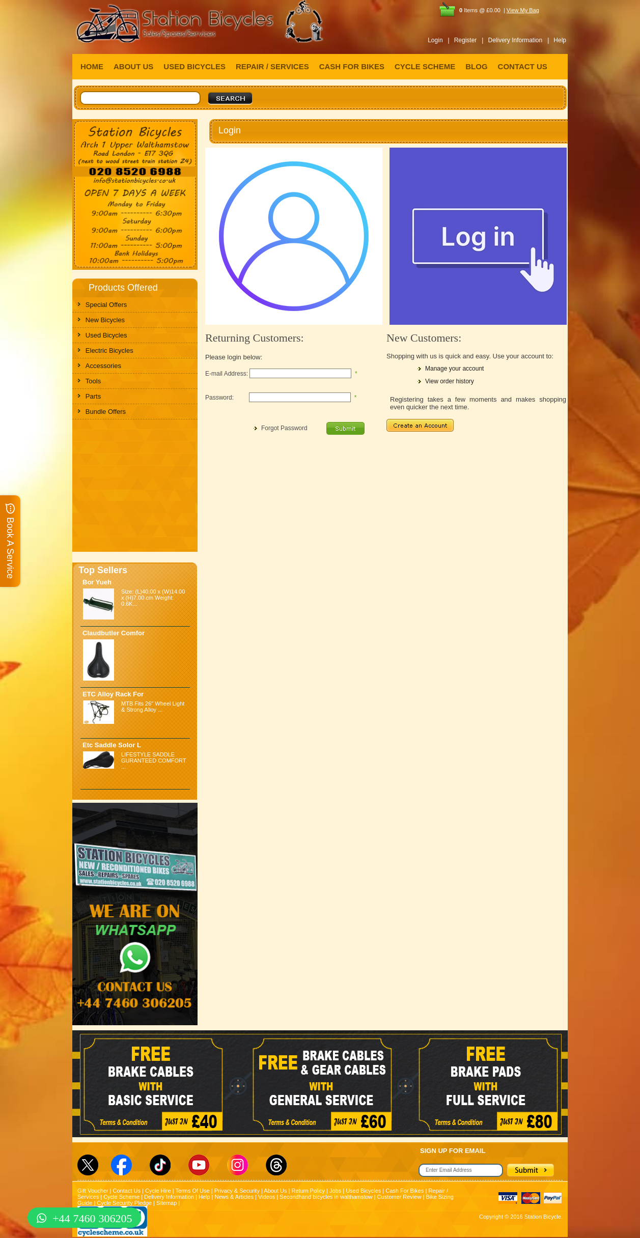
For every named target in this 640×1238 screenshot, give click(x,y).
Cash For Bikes (404, 1191)
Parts (93, 396)
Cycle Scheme (121, 1197)
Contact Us (127, 1191)
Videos (266, 1197)
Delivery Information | (518, 40)
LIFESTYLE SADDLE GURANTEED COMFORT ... (153, 760)
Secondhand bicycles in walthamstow (326, 1197)
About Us (275, 1191)
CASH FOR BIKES (351, 66)
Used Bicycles (106, 335)
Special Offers (106, 304)
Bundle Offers (106, 411)
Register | (469, 40)
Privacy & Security (237, 1191)
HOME (91, 66)
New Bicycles (105, 320)
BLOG (476, 66)
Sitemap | (168, 1203)
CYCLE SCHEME (425, 66)
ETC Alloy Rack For (113, 694)
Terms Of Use (192, 1191)
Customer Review (399, 1197)
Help (559, 40)
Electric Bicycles (109, 350)
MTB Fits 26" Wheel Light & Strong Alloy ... (152, 706)
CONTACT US (522, 66)
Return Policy (308, 1191)
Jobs (335, 1191)
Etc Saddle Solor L (111, 745)
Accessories (103, 366)
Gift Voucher (92, 1191)
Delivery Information (169, 1197)
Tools (93, 381)
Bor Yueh (97, 582)
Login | (438, 40)
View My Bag (523, 10)
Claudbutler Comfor (113, 633)
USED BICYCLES (194, 66)
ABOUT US (133, 66)
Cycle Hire (158, 1191)
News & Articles (234, 1197)
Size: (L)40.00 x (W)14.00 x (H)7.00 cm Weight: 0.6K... (153, 597)
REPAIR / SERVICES (272, 66)
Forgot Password (284, 428)
